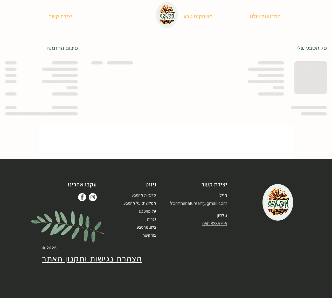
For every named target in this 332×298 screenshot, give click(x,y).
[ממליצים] (141, 16)
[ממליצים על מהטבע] (137, 203)
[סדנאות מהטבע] (137, 195)
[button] (60, 16)
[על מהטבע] (232, 16)
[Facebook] (82, 197)
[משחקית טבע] (198, 16)
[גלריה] (120, 16)
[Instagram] (93, 197)
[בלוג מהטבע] (94, 16)
